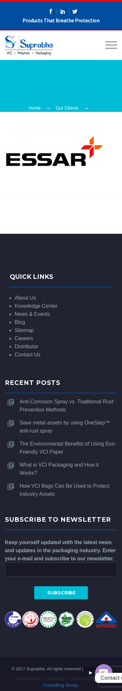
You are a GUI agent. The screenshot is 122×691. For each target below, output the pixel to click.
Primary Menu (111, 45)
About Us (25, 298)
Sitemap (24, 330)
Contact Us (27, 354)
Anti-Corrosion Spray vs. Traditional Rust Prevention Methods (67, 405)
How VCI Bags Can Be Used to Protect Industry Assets (65, 490)
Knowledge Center (36, 306)
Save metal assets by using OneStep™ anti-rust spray (65, 427)
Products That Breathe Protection (61, 20)
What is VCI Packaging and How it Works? (59, 469)
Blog (20, 322)
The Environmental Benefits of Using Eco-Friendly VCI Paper (68, 448)
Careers (24, 338)
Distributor (26, 346)
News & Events (32, 314)
